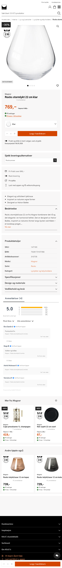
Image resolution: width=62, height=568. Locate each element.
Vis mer (8, 227)
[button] (57, 86)
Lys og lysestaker (25, 19)
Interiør (14, 19)
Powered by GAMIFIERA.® (12, 390)
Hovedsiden (6, 19)
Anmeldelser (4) (14, 298)
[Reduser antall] (7, 133)
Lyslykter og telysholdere (42, 19)
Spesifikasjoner (13, 277)
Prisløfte (12, 180)
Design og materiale (15, 283)
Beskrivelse (11, 208)
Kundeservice (56, 2)
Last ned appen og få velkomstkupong (24, 185)
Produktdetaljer (13, 241)
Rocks (33, 266)
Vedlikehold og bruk (15, 288)
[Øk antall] (15, 133)
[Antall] (11, 133)
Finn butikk (44, 2)
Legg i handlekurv (37, 133)
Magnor (8, 94)
